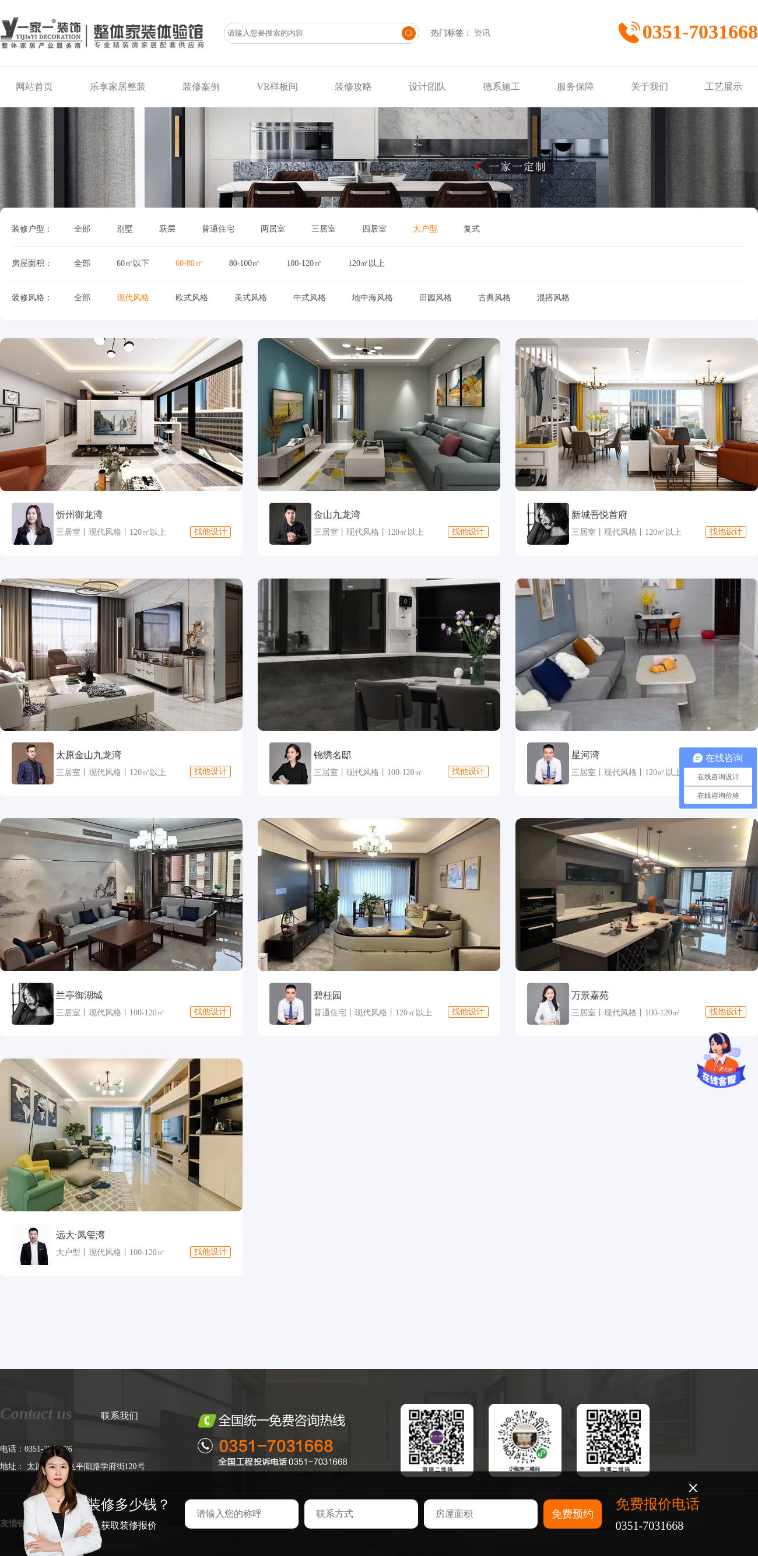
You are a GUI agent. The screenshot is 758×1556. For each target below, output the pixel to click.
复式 (472, 229)
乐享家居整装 (118, 87)
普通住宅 (218, 229)
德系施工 (501, 87)
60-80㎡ (189, 263)
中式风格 (309, 297)
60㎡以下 (133, 263)
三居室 (323, 229)
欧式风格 (192, 297)
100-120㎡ (304, 263)
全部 (82, 229)
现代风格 (133, 297)
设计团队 (427, 87)
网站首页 (34, 87)
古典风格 (494, 297)
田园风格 (435, 297)
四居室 (374, 229)
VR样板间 (277, 87)
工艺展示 (723, 87)
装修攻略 (353, 87)
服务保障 (575, 87)
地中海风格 (372, 297)
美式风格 (250, 297)
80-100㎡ (245, 263)
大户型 (425, 229)
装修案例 (201, 87)
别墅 (125, 229)
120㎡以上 (366, 263)
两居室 (273, 229)
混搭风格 (553, 297)
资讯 (482, 33)
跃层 (167, 229)
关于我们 (649, 87)
